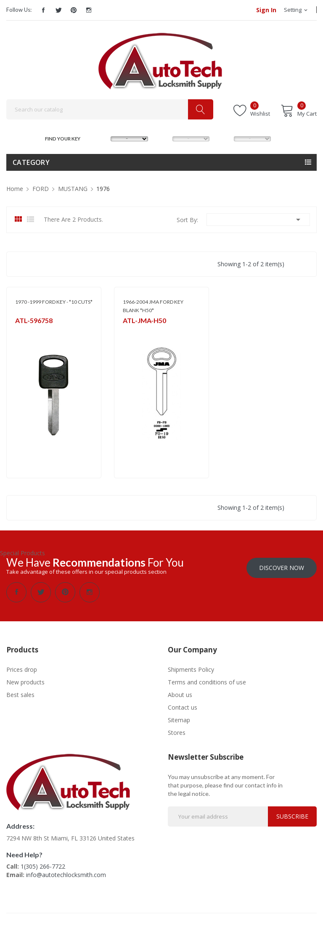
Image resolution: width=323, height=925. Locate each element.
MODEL (164, 138)
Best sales (20, 694)
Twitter (58, 10)
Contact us (182, 706)
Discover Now (281, 567)
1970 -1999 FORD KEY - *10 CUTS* (54, 302)
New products (25, 681)
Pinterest (73, 10)
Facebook (43, 10)
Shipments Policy (191, 669)
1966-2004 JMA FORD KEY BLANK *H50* (153, 306)
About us (180, 694)
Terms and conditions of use (207, 681)
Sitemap (179, 719)
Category (31, 162)
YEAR (225, 138)
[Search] (109, 109)
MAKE (102, 138)
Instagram (88, 10)
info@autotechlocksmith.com (66, 874)
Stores (176, 732)
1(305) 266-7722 (43, 865)
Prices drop (21, 669)
